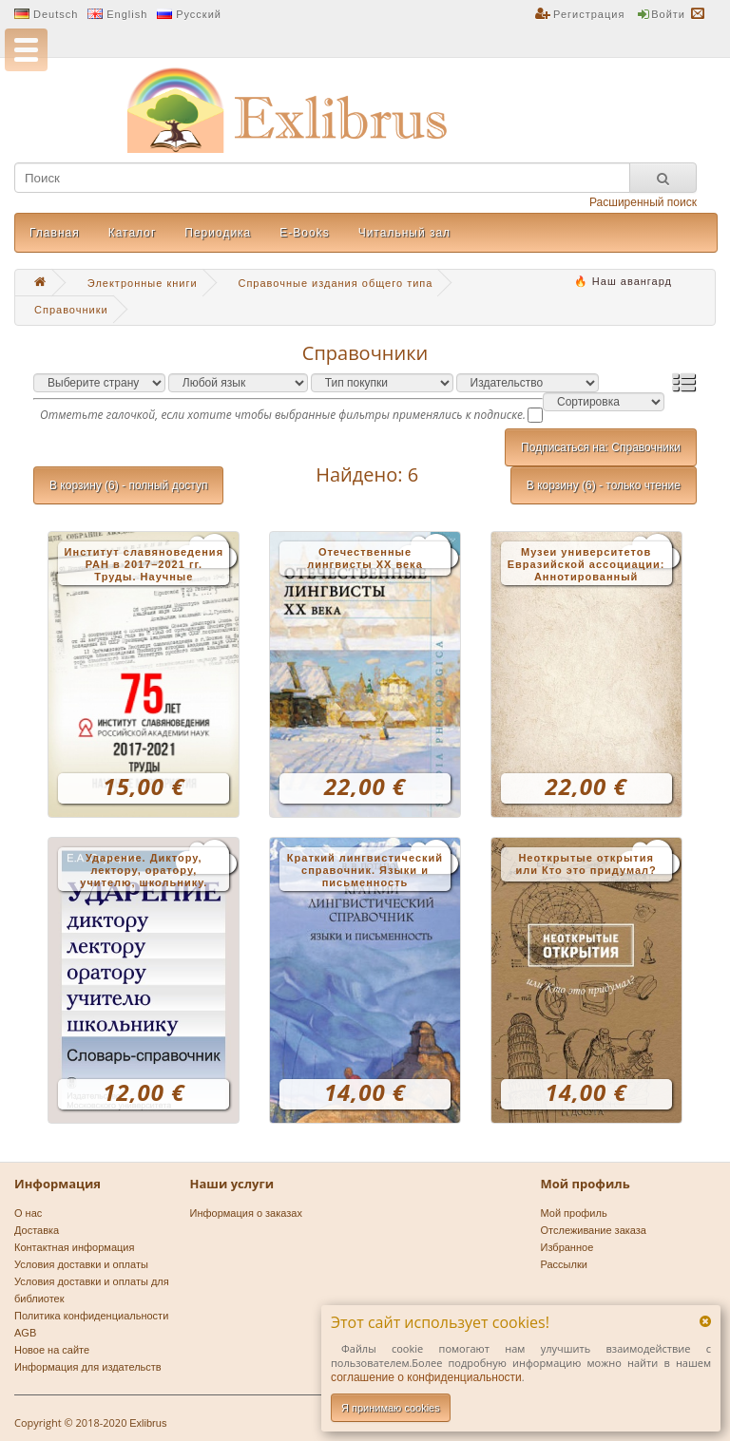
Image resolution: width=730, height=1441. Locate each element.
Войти (668, 14)
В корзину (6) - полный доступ (128, 485)
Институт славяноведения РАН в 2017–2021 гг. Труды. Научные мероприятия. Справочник (143, 565)
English (126, 14)
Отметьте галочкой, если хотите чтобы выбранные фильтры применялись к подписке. (283, 415)
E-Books (304, 232)
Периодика (217, 232)
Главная (54, 232)
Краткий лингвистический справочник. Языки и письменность (365, 870)
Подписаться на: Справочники (601, 447)
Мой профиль (574, 1213)
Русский (198, 14)
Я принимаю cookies (390, 1407)
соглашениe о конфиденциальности (426, 1377)
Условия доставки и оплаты (81, 1264)
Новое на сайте (51, 1350)
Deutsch (55, 14)
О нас (28, 1213)
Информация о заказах (246, 1213)
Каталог (132, 232)
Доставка (36, 1230)
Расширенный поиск (643, 202)
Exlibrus (147, 1423)
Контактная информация (74, 1247)
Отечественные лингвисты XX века (365, 558)
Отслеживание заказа (594, 1230)
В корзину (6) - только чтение (604, 485)
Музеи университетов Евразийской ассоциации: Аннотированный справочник (586, 565)
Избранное (567, 1247)
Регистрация (588, 14)
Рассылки (564, 1264)
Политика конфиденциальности (91, 1315)
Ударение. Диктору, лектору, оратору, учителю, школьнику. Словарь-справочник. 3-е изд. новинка (143, 871)
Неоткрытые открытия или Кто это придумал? (586, 864)
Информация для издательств (88, 1367)
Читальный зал (404, 232)
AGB (25, 1332)
